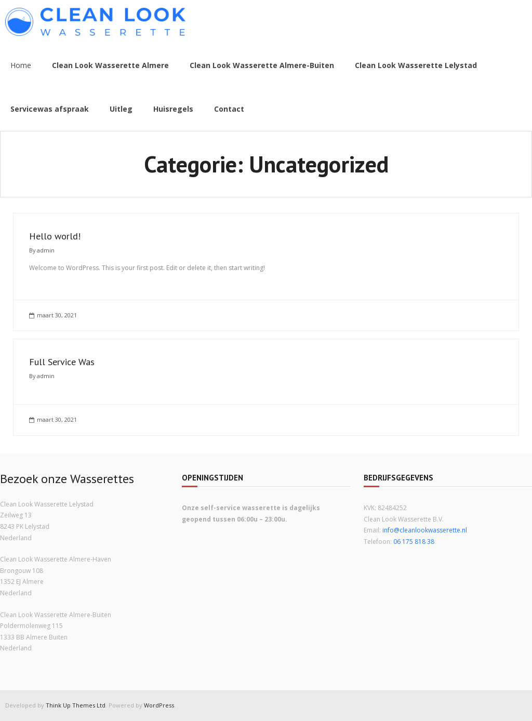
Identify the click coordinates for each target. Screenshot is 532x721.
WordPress (159, 705)
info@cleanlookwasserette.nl (424, 530)
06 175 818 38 (413, 541)
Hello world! (55, 236)
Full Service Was (62, 362)
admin (46, 250)
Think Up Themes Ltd (75, 705)
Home (20, 65)
